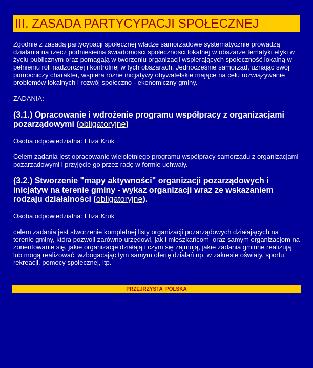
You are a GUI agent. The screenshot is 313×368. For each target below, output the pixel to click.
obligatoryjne (102, 124)
